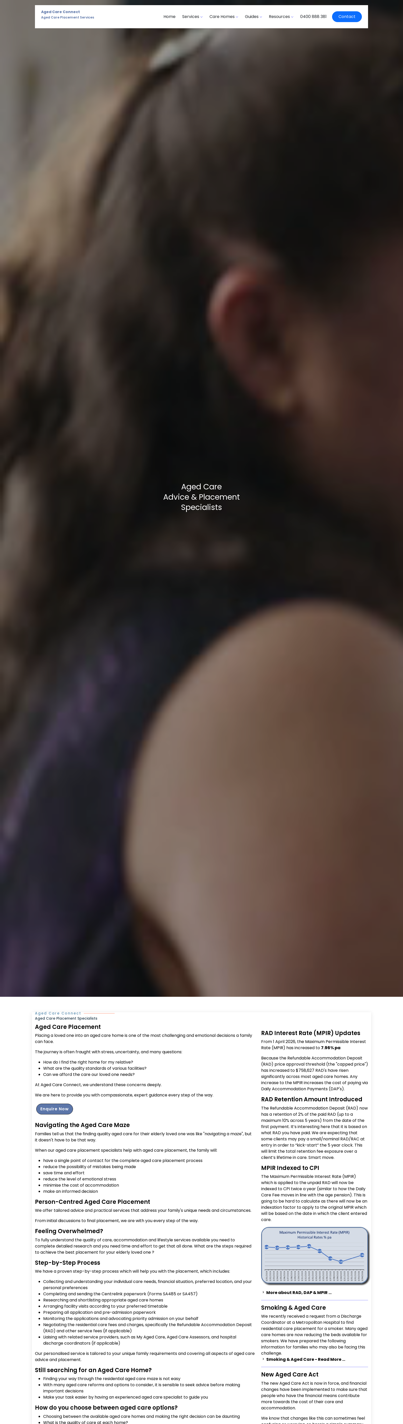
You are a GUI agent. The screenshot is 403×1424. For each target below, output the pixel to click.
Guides (253, 17)
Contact (346, 17)
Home (169, 17)
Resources (281, 17)
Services (192, 17)
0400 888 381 (313, 17)
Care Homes (223, 17)
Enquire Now (54, 1109)
